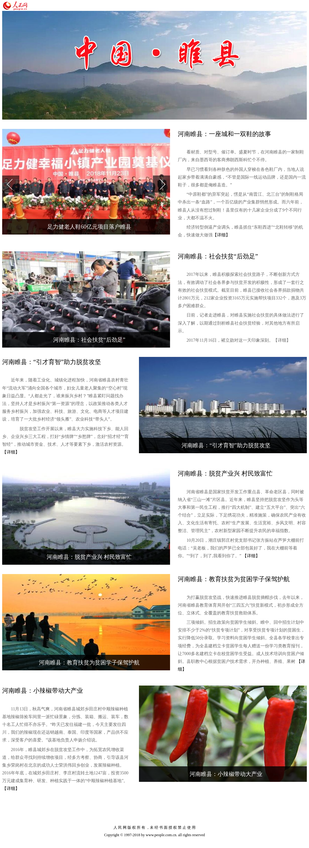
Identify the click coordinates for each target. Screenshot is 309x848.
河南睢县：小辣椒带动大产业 (226, 774)
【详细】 (221, 235)
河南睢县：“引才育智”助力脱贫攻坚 (226, 445)
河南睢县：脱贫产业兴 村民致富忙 (89, 557)
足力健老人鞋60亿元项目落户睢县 (89, 227)
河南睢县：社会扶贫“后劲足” (89, 340)
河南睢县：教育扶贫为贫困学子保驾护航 (89, 662)
